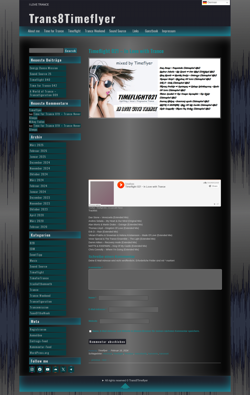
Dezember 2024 (40, 162)
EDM (32, 249)
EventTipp (36, 255)
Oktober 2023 (39, 209)
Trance (34, 290)
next (105, 364)
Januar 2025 (38, 157)
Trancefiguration (41, 301)
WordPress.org (39, 353)
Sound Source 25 (41, 74)
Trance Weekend (95, 30)
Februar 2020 (38, 227)
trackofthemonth (41, 284)
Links (136, 30)
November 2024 (40, 168)
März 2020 (37, 221)
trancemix (153, 357)
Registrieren (38, 329)
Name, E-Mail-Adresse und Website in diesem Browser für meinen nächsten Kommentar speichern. (146, 335)
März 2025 (37, 145)
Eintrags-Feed (39, 341)
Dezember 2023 (40, 198)
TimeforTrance (39, 278)
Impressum (169, 30)
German (210, 3)
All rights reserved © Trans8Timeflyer (126, 384)
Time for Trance (54, 30)
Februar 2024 (38, 186)
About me (34, 30)
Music (33, 261)
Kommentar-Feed (41, 347)
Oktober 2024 (39, 174)
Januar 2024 (38, 192)
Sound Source (117, 30)
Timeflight (74, 30)
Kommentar (96, 267)
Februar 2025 (38, 151)
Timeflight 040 (40, 80)
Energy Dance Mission (44, 68)
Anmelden (36, 335)
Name (92, 301)
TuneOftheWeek (40, 313)
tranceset (164, 357)
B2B (32, 243)
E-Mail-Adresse (98, 313)
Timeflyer (92, 208)
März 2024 (37, 180)
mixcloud (107, 357)
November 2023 (40, 203)
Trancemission (39, 307)
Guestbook (151, 30)
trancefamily (141, 357)
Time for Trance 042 (43, 86)
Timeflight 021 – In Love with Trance (126, 51)
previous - (95, 364)
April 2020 (37, 215)
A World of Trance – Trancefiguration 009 (44, 93)
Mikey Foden (37, 122)
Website (93, 325)
